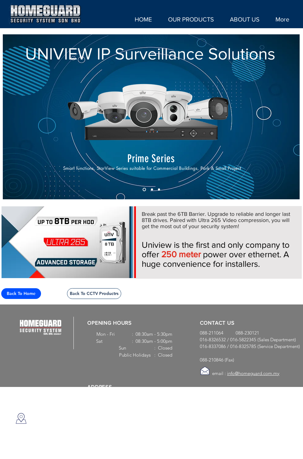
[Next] (291, 117)
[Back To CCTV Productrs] (94, 293)
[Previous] (11, 117)
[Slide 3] (152, 190)
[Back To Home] (21, 293)
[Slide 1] (144, 189)
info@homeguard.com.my (253, 373)
